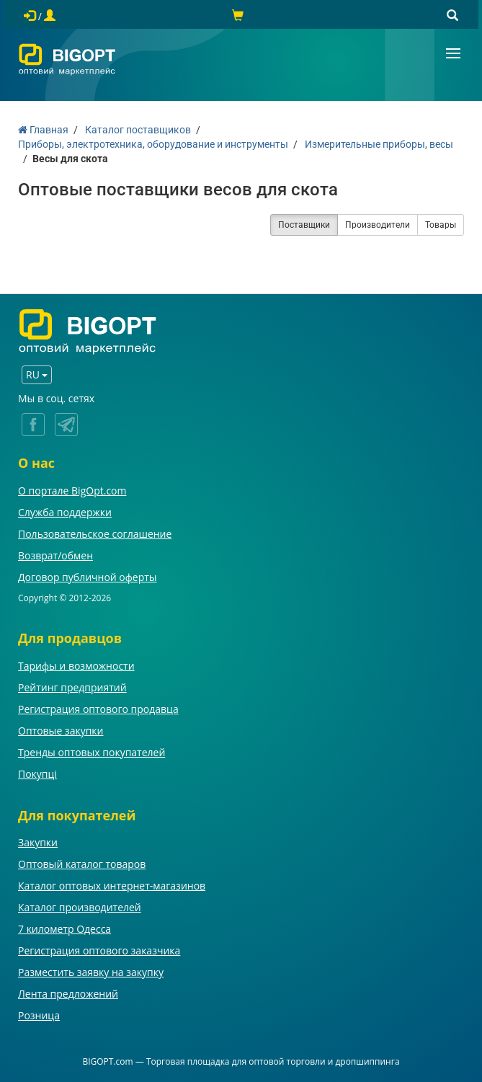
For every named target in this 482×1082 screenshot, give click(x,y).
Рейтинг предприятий (72, 687)
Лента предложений (68, 994)
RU (37, 374)
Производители (377, 225)
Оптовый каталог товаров (82, 864)
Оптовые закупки (60, 730)
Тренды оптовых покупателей (91, 752)
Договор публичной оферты (87, 577)
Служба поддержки (65, 512)
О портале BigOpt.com (72, 490)
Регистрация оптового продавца (98, 709)
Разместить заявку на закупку (91, 972)
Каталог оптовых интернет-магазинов (111, 885)
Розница (39, 1015)
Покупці (37, 774)
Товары (440, 225)
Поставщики (304, 225)
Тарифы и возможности (76, 666)
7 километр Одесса (64, 929)
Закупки (38, 842)
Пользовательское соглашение (94, 534)
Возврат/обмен (55, 555)
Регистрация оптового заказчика (99, 950)
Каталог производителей (79, 907)
